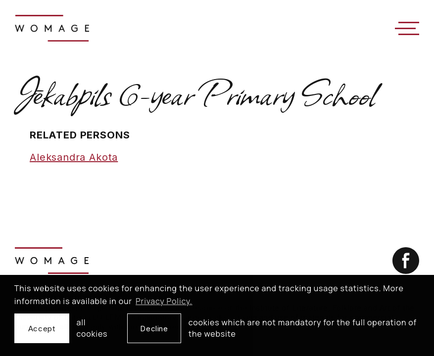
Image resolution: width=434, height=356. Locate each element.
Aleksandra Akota (74, 157)
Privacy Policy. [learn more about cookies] (164, 301)
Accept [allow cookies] (41, 328)
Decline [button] (154, 328)
